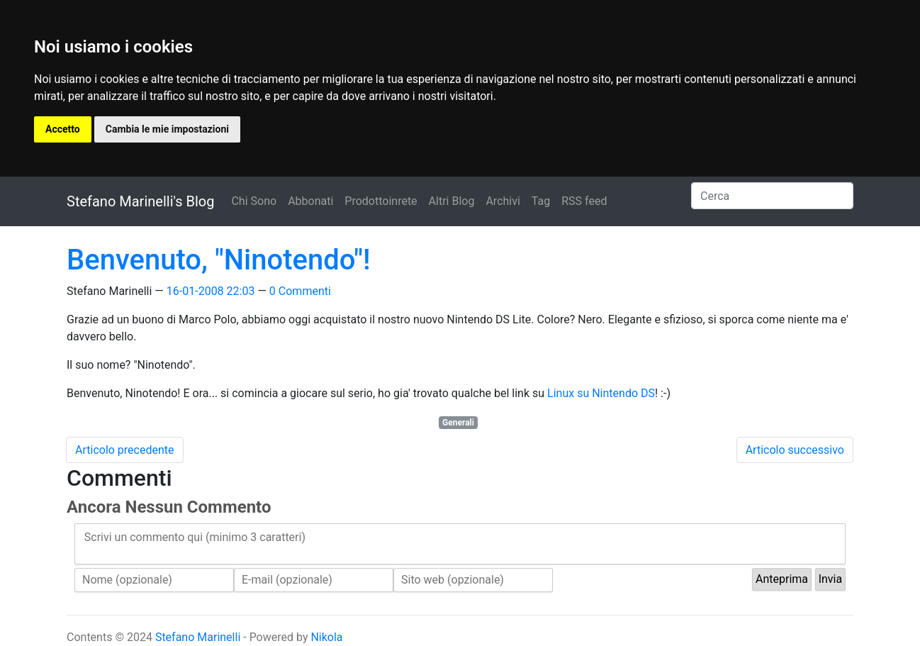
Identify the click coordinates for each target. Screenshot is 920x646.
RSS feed (584, 201)
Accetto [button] (62, 129)
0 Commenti (300, 291)
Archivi (503, 201)
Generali (458, 423)
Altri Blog (452, 201)
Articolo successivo (795, 450)
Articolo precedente (124, 450)
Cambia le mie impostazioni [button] (167, 129)
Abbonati (310, 201)
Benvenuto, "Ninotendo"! (219, 260)
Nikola (326, 637)
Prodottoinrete (380, 201)
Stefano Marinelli (197, 637)
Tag (541, 201)
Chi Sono (253, 201)
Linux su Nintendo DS (601, 393)
